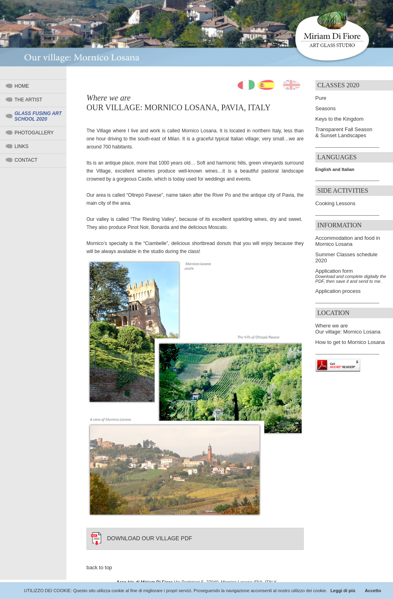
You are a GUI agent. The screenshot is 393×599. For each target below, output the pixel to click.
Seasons (325, 108)
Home (21, 86)
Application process (338, 291)
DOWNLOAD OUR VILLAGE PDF (149, 538)
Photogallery (34, 133)
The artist (28, 100)
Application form (334, 271)
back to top (99, 567)
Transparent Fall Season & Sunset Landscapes (343, 132)
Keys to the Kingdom (339, 119)
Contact (25, 160)
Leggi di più (342, 590)
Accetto (373, 590)
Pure (320, 98)
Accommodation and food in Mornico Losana (347, 241)
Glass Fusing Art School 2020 (38, 116)
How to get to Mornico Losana (350, 342)
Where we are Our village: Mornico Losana (348, 329)
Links (21, 146)
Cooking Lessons (335, 203)
